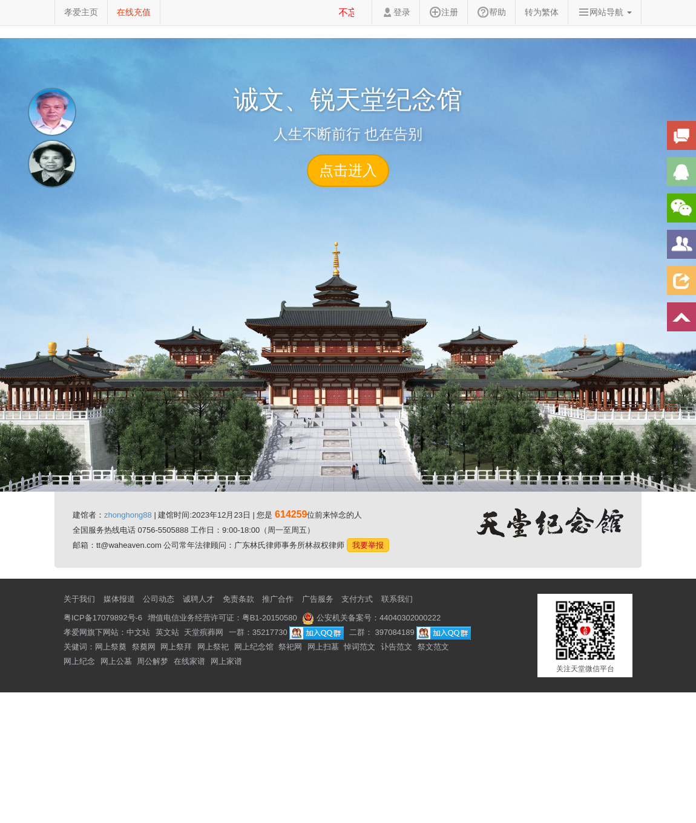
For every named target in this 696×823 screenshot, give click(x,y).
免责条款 (238, 598)
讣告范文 (396, 646)
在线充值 (134, 12)
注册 (443, 12)
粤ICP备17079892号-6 (103, 617)
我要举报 (368, 545)
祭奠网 (144, 646)
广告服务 (317, 598)
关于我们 (79, 598)
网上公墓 (116, 661)
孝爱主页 (81, 12)
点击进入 (348, 170)
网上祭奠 (110, 646)
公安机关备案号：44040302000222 (371, 617)
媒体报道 (119, 598)
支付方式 (357, 598)
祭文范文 (433, 646)
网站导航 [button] (604, 12)
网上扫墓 (323, 646)
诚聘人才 (198, 598)
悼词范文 (359, 646)
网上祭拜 (176, 646)
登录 (395, 12)
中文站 (138, 632)
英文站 (167, 632)
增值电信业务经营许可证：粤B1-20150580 (222, 617)
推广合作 (278, 598)
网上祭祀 (213, 646)
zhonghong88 (128, 514)
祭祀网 (290, 646)
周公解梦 (152, 661)
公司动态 (158, 598)
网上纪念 (79, 661)
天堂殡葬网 (203, 632)
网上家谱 (226, 661)
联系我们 (397, 598)
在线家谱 (189, 661)
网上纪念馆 (254, 646)
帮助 (491, 12)
